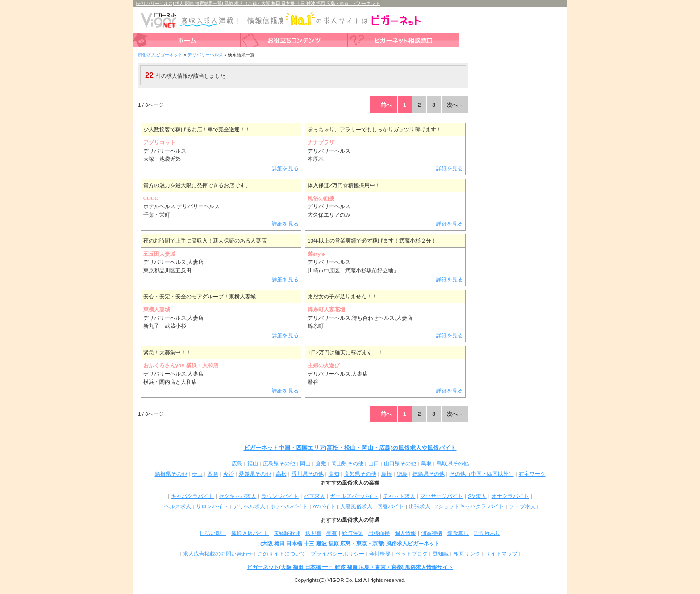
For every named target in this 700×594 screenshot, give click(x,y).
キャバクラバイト (192, 496)
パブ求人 (314, 496)
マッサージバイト (441, 496)
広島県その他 (279, 463)
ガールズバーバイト (354, 496)
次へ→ (455, 105)
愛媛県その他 (255, 474)
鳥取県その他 (453, 463)
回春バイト (390, 506)
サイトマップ (501, 553)
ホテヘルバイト (289, 506)
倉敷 (321, 463)
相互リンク (467, 553)
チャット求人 (399, 496)
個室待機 (431, 533)
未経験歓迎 (287, 533)
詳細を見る (285, 168)
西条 (213, 474)
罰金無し (458, 533)
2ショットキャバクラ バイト (469, 506)
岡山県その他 (347, 463)
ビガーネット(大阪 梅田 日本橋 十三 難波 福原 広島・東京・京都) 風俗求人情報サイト (350, 567)
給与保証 (352, 533)
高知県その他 (360, 474)
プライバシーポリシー (337, 553)
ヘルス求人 (177, 506)
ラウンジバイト (280, 496)
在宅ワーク (532, 474)
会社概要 (380, 553)
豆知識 (441, 553)
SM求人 (477, 496)
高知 (334, 474)
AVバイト (323, 506)
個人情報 (405, 533)
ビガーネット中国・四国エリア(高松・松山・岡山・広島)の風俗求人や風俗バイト (350, 447)
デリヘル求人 (249, 506)
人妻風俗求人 (356, 506)
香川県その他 (308, 474)
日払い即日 (213, 533)
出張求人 (419, 506)
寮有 (331, 533)
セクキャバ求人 (237, 496)
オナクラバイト (510, 496)
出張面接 (379, 533)
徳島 (402, 474)
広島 (237, 463)
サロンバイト (212, 506)
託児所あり (487, 533)
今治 (228, 474)
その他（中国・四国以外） (482, 474)
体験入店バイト (250, 533)
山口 (373, 463)
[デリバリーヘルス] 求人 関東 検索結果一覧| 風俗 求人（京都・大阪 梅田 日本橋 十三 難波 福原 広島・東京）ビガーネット (258, 3)
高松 (281, 474)
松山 (197, 474)
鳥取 (426, 463)
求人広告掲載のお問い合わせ (218, 553)
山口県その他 (400, 463)
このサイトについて (282, 553)
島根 (386, 474)
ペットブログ (412, 553)
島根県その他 (171, 474)
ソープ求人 (522, 506)
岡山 (305, 463)
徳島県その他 (428, 474)
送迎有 (313, 533)
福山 (252, 463)
